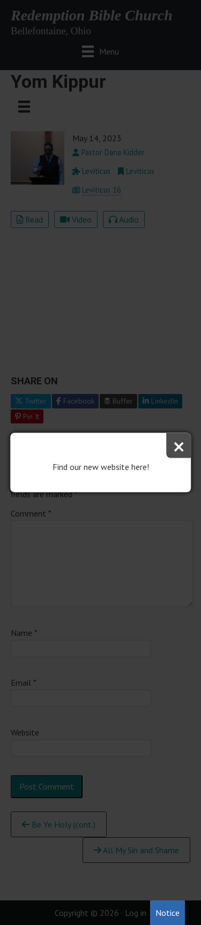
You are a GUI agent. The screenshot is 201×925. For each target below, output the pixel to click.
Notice (167, 912)
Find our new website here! (101, 466)
